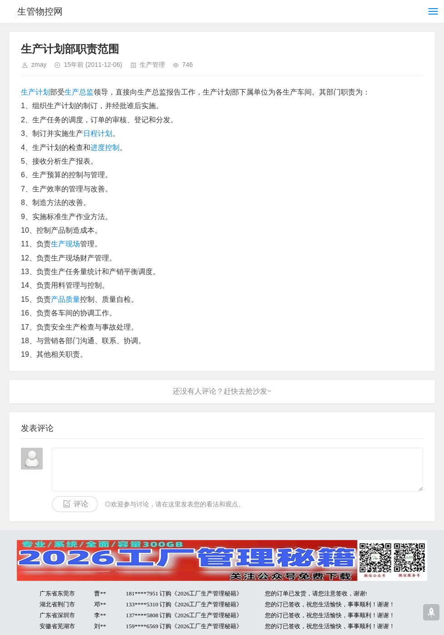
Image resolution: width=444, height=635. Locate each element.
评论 (81, 504)
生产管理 (152, 64)
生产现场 (65, 244)
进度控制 (105, 147)
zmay (38, 64)
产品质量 (65, 299)
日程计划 (97, 133)
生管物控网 (40, 11)
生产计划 (35, 92)
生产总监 (79, 92)
